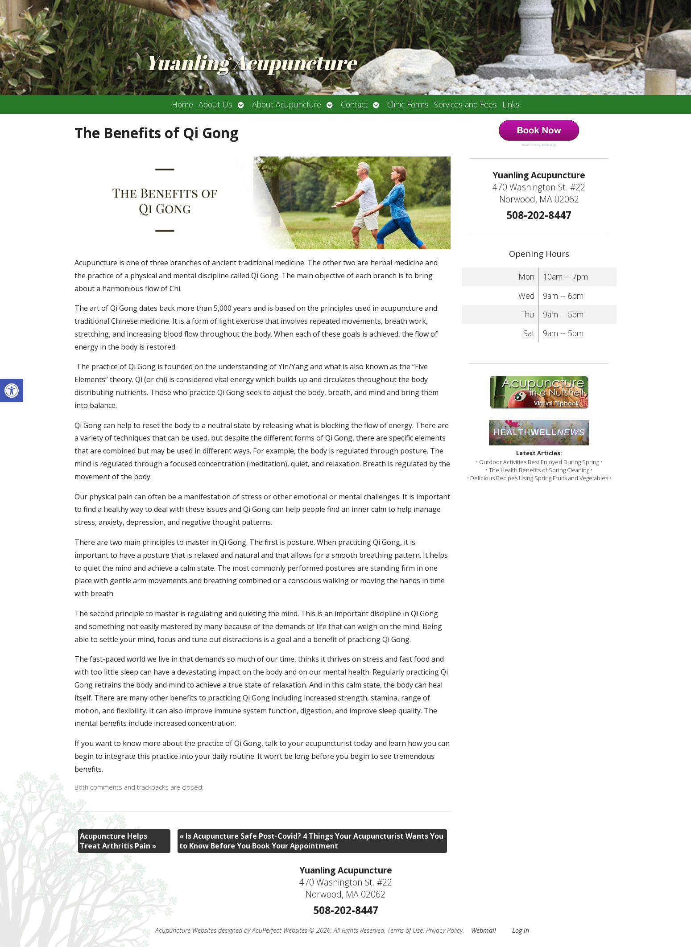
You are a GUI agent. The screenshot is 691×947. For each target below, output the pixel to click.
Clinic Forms (408, 104)
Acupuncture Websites (185, 930)
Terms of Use (405, 930)
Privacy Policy (444, 930)
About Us (215, 104)
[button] (11, 390)
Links (511, 104)
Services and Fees (465, 104)
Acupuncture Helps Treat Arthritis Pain (118, 841)
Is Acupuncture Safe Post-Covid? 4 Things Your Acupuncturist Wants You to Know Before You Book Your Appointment (311, 841)
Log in (520, 930)
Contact (354, 104)
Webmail (483, 930)
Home (182, 104)
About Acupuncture (286, 104)
